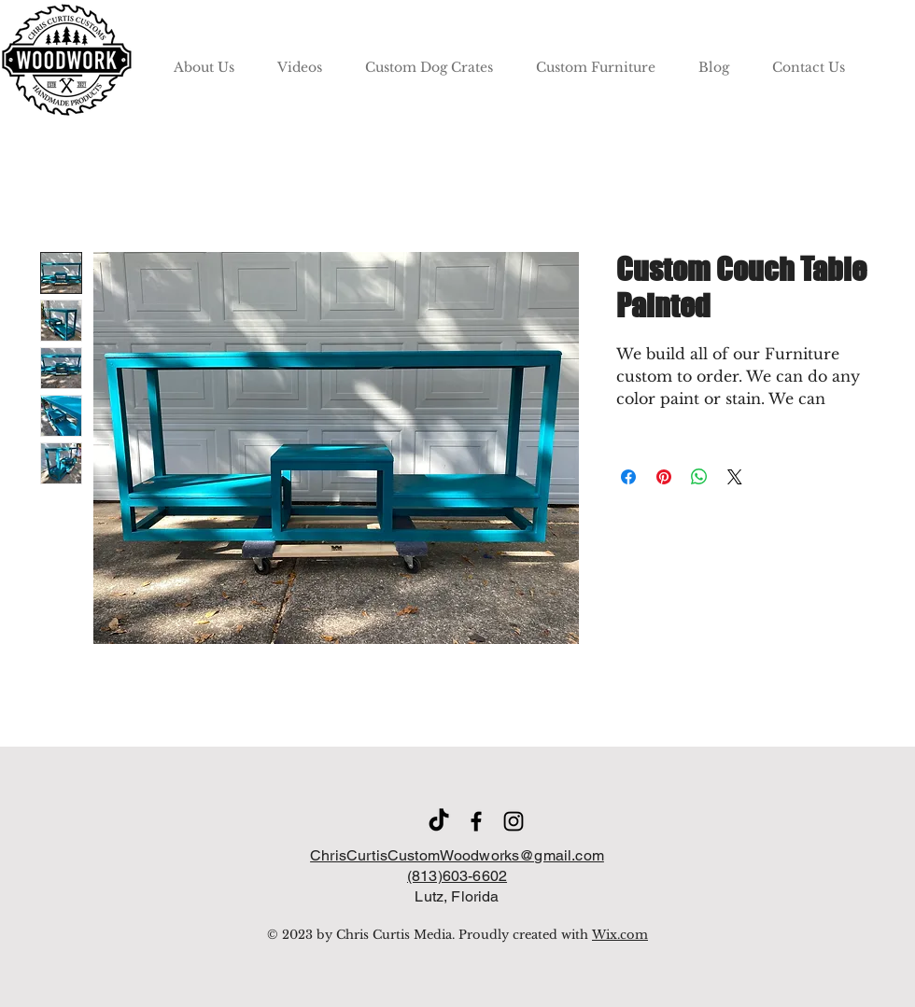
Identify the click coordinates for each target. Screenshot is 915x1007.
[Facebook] (476, 821)
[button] (429, 59)
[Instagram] (513, 821)
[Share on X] (735, 477)
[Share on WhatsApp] (699, 477)
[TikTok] (439, 821)
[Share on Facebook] (628, 477)
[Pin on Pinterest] (664, 477)
